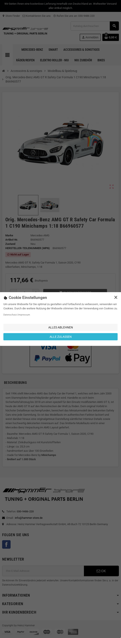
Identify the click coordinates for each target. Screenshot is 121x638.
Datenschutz (10, 314)
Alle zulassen (61, 336)
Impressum (24, 314)
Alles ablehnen (60, 327)
